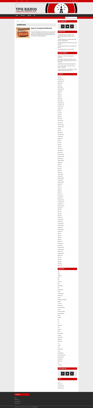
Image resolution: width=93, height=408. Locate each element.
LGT (58, 323)
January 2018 (60, 221)
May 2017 (60, 237)
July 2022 (59, 128)
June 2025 (60, 85)
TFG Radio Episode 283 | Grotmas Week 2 (66, 49)
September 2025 (61, 81)
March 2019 (60, 193)
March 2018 (60, 217)
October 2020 (60, 158)
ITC (58, 319)
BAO (58, 283)
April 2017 (60, 239)
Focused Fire (60, 305)
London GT (60, 325)
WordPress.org (60, 387)
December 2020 (61, 154)
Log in (59, 381)
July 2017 (59, 233)
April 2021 (60, 146)
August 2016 (60, 255)
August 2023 (60, 108)
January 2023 (60, 122)
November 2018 (61, 201)
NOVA (59, 331)
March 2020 (60, 172)
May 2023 (60, 114)
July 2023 (59, 110)
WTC (59, 362)
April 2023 (60, 116)
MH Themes (35, 406)
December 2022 (61, 124)
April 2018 (60, 215)
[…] (45, 35)
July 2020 (59, 164)
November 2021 (61, 134)
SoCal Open (60, 341)
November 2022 (61, 126)
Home (17, 15)
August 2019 (60, 183)
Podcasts (23, 15)
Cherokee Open (61, 293)
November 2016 (61, 249)
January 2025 (60, 86)
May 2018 (60, 213)
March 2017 (60, 241)
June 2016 (60, 259)
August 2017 (60, 231)
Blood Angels (60, 289)
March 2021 (60, 148)
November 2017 (61, 225)
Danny (59, 297)
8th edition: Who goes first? (70, 63)
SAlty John (60, 339)
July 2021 (59, 140)
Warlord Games (61, 356)
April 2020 (60, 170)
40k (34, 15)
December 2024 (61, 88)
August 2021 (60, 138)
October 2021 (60, 136)
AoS (58, 279)
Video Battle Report (61, 354)
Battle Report (60, 285)
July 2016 (59, 257)
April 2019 (60, 191)
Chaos (59, 291)
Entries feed (60, 383)
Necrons (59, 329)
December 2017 (61, 223)
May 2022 (60, 130)
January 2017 (60, 245)
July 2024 (59, 92)
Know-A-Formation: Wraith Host (41, 28)
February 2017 (60, 243)
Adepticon (60, 275)
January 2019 (60, 197)
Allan (59, 277)
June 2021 (60, 142)
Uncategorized (60, 353)
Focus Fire (60, 303)
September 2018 (61, 205)
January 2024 (60, 100)
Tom (59, 347)
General (29, 15)
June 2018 (60, 211)
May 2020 (60, 168)
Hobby (59, 315)
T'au (58, 343)
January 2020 (60, 176)
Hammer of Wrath (61, 311)
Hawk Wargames (61, 313)
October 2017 (60, 227)
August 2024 (60, 90)
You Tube (59, 364)
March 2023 (60, 118)
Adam (59, 273)
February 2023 (60, 120)
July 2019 (59, 186)
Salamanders (60, 337)
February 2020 (60, 174)
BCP (58, 287)
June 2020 (60, 166)
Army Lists (60, 281)
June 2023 (60, 112)
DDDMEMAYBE (61, 63)
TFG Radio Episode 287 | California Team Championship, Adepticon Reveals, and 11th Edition (66, 36)
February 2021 (60, 150)
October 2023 (60, 106)
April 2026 (60, 77)
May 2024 (60, 94)
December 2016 (61, 247)
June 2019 (60, 187)
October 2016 (60, 251)
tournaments (60, 349)
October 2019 (60, 180)
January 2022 (60, 132)
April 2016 (60, 263)
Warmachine (60, 358)
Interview (59, 317)
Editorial (59, 301)
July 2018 (59, 209)
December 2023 (61, 102)
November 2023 (61, 104)
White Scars (60, 360)
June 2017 (60, 235)
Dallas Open (60, 295)
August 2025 (60, 82)
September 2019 (61, 182)
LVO (58, 327)
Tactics (59, 345)
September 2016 (61, 253)
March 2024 (60, 98)
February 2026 (60, 79)
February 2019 (60, 195)
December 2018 (61, 199)
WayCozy (59, 55)
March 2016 (60, 265)
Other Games (60, 333)
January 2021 (60, 152)
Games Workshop (61, 307)
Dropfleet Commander (62, 299)
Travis (59, 351)
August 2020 (60, 162)
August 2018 (60, 207)
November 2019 (61, 178)
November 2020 (61, 156)
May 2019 (60, 189)
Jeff (58, 321)
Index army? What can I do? (67, 70)
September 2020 (61, 160)
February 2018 (60, 219)
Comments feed (61, 385)
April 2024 (60, 96)
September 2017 (61, 229)
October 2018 (60, 203)
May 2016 (60, 261)
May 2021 (60, 144)
